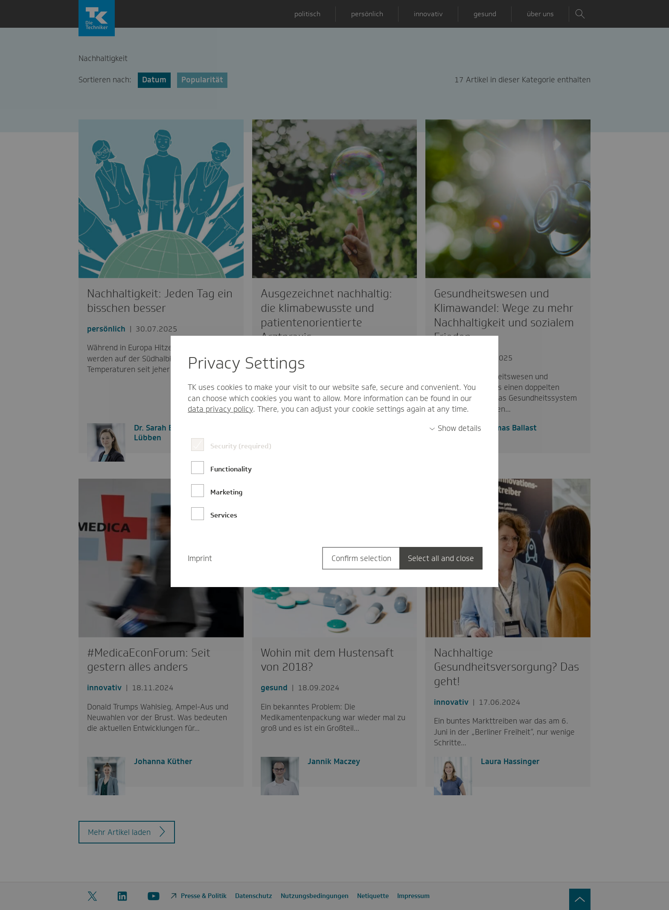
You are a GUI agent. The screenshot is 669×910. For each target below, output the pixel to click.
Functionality (231, 469)
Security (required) (240, 446)
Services (223, 515)
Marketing (226, 492)
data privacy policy (220, 409)
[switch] (455, 428)
